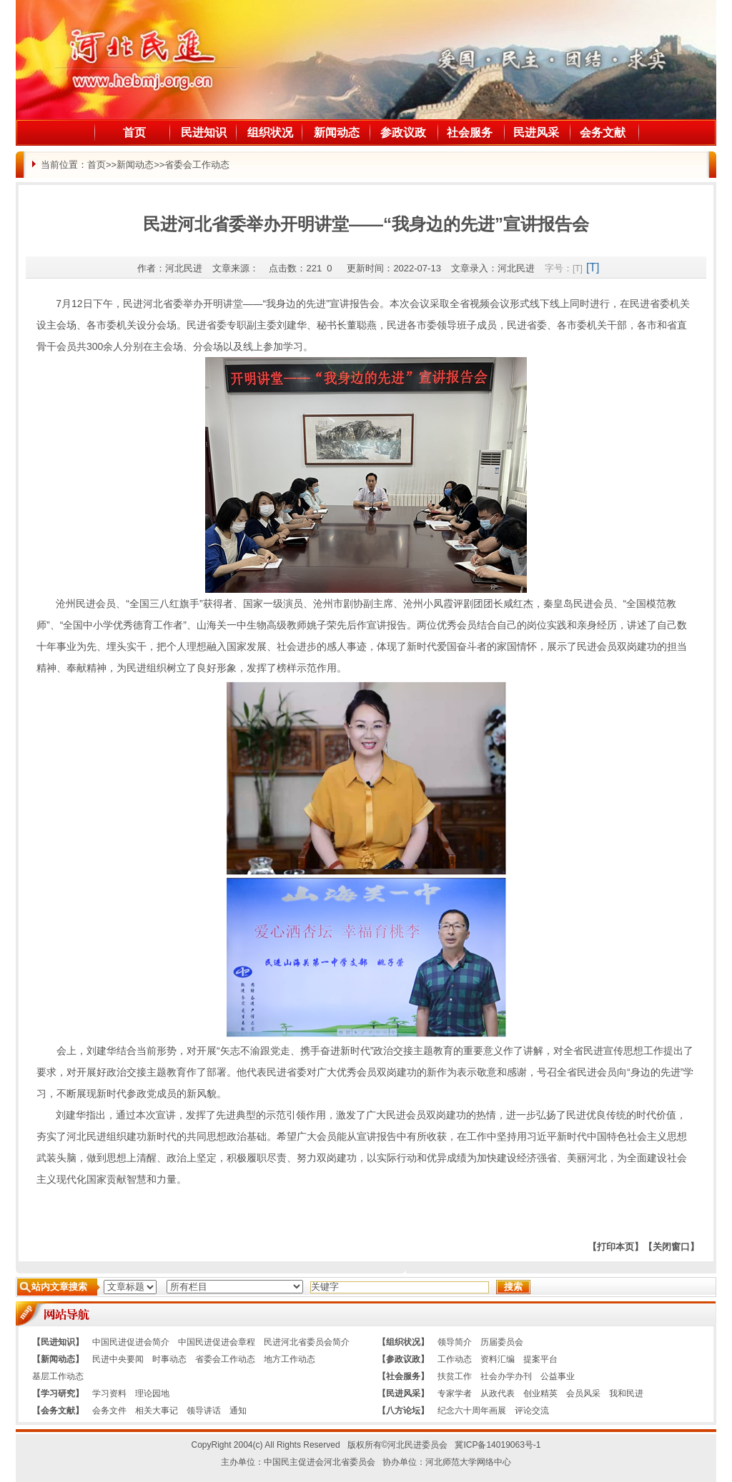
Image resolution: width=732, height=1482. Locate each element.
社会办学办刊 (506, 1376)
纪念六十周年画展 (471, 1411)
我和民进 (626, 1393)
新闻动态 (337, 132)
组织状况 (270, 132)
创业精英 (540, 1393)
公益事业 (557, 1376)
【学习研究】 (58, 1393)
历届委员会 (501, 1342)
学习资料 (109, 1393)
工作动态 (454, 1359)
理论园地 (152, 1393)
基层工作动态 (58, 1376)
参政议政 (403, 132)
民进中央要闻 (118, 1359)
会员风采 (583, 1393)
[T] (578, 269)
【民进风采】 (403, 1393)
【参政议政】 (403, 1359)
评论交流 (532, 1411)
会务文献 (602, 132)
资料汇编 (497, 1359)
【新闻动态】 (58, 1359)
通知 (238, 1411)
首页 (134, 132)
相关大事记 (156, 1411)
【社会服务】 (403, 1376)
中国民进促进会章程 (216, 1342)
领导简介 (454, 1342)
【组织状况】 (403, 1342)
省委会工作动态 (196, 164)
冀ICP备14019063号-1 (497, 1445)
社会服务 (470, 132)
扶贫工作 (454, 1376)
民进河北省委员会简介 (307, 1342)
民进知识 (204, 132)
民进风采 (536, 132)
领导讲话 (204, 1411)
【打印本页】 (615, 1246)
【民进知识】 (58, 1342)
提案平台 (540, 1359)
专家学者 (454, 1393)
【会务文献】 (58, 1411)
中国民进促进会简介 (130, 1342)
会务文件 (109, 1411)
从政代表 (497, 1393)
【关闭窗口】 (671, 1246)
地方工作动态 (289, 1359)
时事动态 (169, 1359)
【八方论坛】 (403, 1411)
